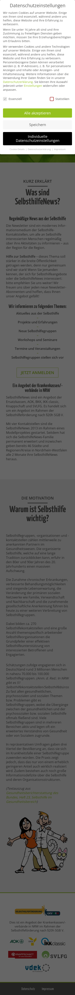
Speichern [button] (37, 123)
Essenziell (12, 98)
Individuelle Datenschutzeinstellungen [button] (37, 137)
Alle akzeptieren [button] (37, 111)
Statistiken (59, 98)
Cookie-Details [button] (17, 148)
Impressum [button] (60, 148)
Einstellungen (33, 84)
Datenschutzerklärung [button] (39, 148)
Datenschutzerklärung (18, 81)
